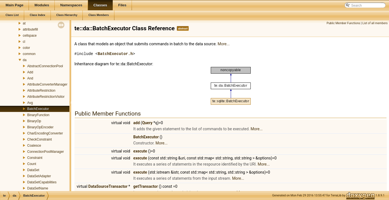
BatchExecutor (38, 109)
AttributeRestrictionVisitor (46, 97)
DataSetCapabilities (41, 182)
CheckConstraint (39, 139)
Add (30, 72)
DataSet (33, 170)
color (26, 48)
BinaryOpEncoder (40, 127)
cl (24, 42)
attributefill (30, 29)
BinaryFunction (38, 115)
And (30, 78)
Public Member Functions (343, 23)
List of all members (375, 23)
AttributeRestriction (41, 90)
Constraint (34, 158)
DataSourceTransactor (107, 186)
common (29, 54)
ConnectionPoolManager (45, 152)
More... (224, 44)
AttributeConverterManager (47, 84)
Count (31, 164)
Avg (30, 103)
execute (140, 151)
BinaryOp (34, 121)
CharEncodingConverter (45, 133)
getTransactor (145, 186)
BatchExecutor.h (115, 53)
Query (147, 123)
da (24, 60)
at (24, 23)
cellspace (30, 36)
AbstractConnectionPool (45, 66)
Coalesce (34, 146)
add (136, 123)
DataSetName (37, 188)
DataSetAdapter (39, 176)
